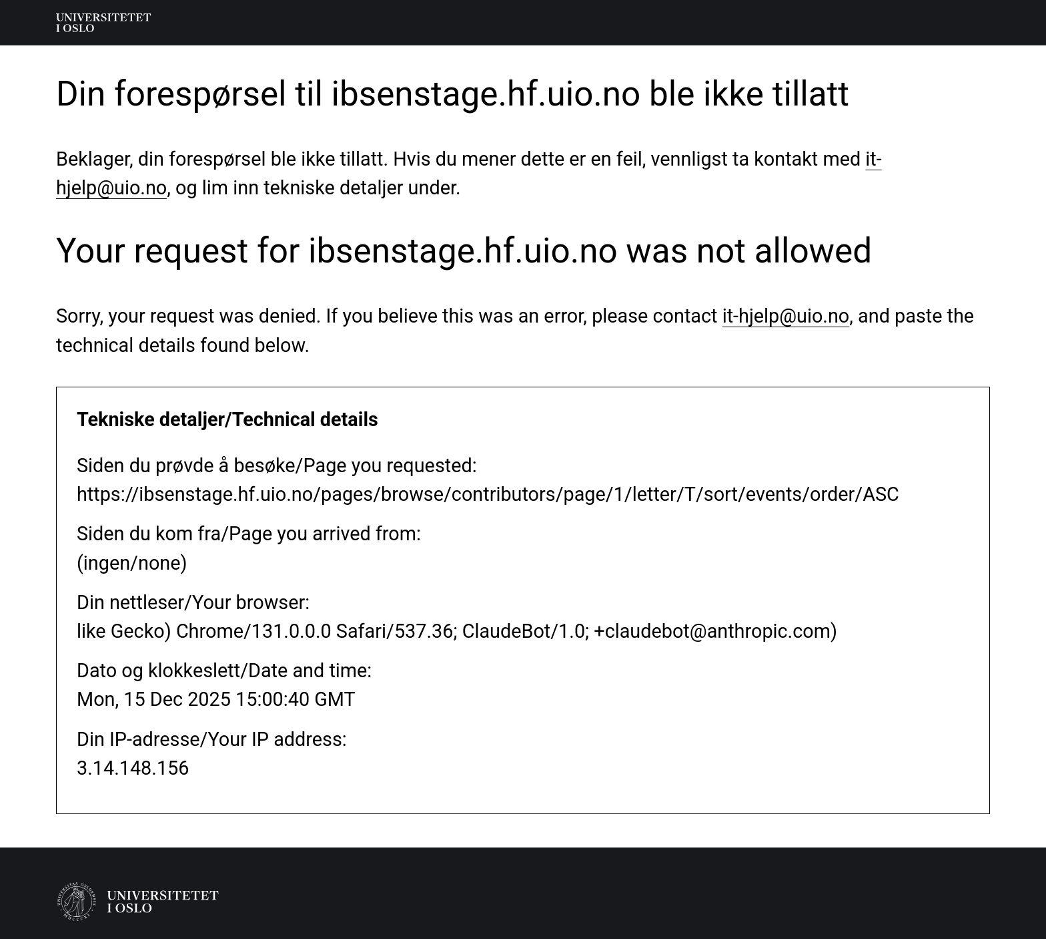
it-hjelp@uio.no (786, 316)
